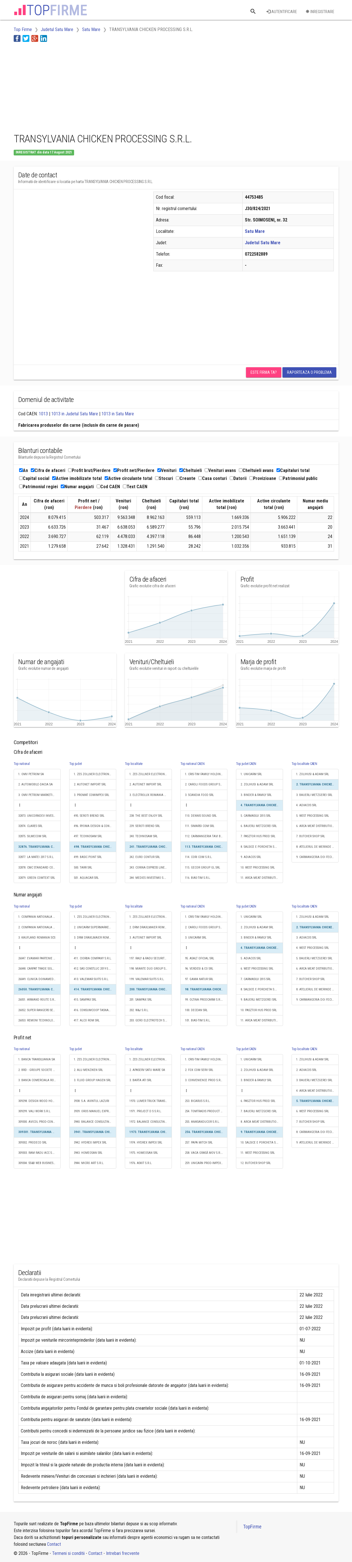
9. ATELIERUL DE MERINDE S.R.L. (317, 1142)
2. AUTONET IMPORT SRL (90, 784)
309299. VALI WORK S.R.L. (34, 1111)
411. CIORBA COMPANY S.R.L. (93, 958)
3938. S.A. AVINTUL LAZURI (91, 1101)
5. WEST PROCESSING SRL (312, 816)
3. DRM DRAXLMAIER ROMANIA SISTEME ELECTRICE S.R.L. (95, 937)
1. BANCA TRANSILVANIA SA (36, 1059)
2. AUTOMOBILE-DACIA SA (35, 784)
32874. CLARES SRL (30, 826)
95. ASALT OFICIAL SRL (199, 958)
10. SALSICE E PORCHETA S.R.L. (261, 1142)
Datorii (238, 478)
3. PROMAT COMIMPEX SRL (91, 795)
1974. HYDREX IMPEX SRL (145, 1142)
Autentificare (281, 11)
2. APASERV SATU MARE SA (147, 1070)
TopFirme (252, 1527)
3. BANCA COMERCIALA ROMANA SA (39, 1080)
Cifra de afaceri (48, 470)
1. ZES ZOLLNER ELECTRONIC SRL (95, 774)
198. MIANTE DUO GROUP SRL (148, 968)
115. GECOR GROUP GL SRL (202, 867)
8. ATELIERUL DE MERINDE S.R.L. (317, 847)
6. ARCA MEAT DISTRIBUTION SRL (317, 826)
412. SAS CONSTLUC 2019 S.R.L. (94, 968)
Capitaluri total (293, 470)
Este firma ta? (264, 372)
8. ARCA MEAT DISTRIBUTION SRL (262, 1122)
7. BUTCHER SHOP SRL (310, 836)
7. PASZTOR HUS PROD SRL (258, 836)
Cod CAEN (108, 486)
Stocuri (164, 478)
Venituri (166, 470)
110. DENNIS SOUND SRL (201, 816)
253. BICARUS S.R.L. (197, 1101)
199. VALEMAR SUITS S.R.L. (146, 979)
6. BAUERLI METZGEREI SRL (259, 826)
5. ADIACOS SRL (251, 958)
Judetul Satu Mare (262, 242)
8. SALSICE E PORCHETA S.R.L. (260, 847)
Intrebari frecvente (122, 1553)
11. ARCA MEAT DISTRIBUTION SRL (262, 878)
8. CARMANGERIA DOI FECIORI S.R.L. (317, 1132)
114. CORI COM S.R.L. (198, 857)
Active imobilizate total (77, 478)
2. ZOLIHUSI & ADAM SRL (257, 784)
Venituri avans (220, 470)
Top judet (75, 764)
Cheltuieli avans (256, 470)
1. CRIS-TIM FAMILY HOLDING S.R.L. (206, 774)
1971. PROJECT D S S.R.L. (145, 1111)
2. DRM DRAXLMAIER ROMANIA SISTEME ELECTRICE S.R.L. (150, 927)
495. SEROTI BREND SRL (89, 816)
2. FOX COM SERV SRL (199, 1070)
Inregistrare (320, 11)
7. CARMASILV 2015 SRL (256, 979)
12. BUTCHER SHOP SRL (256, 1163)
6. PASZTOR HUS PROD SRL (258, 1101)
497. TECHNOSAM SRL (88, 836)
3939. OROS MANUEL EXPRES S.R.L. (95, 1111)
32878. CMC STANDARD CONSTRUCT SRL (39, 867)
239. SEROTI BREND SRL (144, 826)
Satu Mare (255, 231)
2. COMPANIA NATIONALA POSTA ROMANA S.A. (39, 927)
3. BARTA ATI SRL (140, 1080)
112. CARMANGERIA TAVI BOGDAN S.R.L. (206, 836)
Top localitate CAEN (304, 764)
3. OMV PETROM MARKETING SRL (39, 795)
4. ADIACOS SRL (306, 805)
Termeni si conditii (68, 1553)
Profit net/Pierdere (133, 470)
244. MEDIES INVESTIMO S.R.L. (149, 878)
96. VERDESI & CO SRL (199, 968)
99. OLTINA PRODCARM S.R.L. (204, 999)
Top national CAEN (192, 764)
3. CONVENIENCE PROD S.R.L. (204, 1080)
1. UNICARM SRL (251, 774)
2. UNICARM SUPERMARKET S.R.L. (95, 927)
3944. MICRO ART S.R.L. (89, 1163)
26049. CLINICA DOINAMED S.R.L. (39, 979)
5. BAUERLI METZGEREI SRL (314, 958)
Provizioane (262, 478)
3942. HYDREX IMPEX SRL (90, 1142)
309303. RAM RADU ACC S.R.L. (38, 1153)
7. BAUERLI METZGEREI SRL (259, 1111)
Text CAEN (135, 486)
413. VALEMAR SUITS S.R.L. (91, 979)
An (23, 470)
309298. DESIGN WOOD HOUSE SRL (39, 1101)
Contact (54, 1544)
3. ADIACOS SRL (306, 937)
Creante (186, 478)
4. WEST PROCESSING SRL (312, 948)
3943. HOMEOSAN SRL (88, 1153)
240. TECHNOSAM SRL (143, 836)
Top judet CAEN (246, 764)
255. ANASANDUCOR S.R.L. (202, 1122)
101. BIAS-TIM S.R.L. (198, 1020)
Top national (22, 764)
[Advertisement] (117, 86)
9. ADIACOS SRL (251, 857)
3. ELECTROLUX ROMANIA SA (148, 795)
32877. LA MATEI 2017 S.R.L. (36, 857)
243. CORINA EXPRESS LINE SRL (149, 867)
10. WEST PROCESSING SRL (258, 867)
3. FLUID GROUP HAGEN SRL (92, 1080)
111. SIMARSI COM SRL (199, 826)
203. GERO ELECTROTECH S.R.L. (149, 1020)
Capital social (34, 478)
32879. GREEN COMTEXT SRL (36, 878)
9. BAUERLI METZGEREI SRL (259, 999)
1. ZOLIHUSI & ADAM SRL (312, 774)
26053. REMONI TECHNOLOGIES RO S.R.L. (39, 1020)
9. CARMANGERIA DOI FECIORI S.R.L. (317, 857)
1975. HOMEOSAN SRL (143, 1153)
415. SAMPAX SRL (85, 999)
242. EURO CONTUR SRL (144, 857)
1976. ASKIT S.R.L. (140, 1163)
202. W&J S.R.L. (139, 1010)
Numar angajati (77, 486)
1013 (43, 413)
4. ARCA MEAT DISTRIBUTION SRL (317, 1091)
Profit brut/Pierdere (89, 470)
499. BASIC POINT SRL (88, 857)
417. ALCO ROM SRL (86, 1020)
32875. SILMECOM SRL (32, 836)
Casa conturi (212, 478)
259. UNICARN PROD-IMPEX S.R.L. (206, 1163)
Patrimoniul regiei (38, 486)
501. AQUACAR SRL (86, 878)
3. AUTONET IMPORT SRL (145, 937)
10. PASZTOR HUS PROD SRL (259, 1010)
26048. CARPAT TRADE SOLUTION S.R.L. (39, 968)
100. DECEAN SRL (196, 1010)
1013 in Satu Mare (117, 413)
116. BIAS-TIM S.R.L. (198, 878)
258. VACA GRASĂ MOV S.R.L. (204, 1153)
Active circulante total (128, 478)
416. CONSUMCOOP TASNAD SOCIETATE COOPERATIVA (95, 1010)
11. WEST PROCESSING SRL (258, 1153)
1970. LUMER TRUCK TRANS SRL (149, 1101)
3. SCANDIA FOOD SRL (199, 795)
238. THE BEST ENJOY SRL (145, 816)
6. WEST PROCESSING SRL (257, 968)
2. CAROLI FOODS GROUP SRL (204, 784)
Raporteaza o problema (309, 372)
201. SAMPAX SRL (140, 999)
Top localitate (134, 764)
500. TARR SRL (83, 867)
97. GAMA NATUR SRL (199, 979)
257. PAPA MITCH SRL (199, 1142)
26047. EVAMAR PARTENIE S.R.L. (39, 958)
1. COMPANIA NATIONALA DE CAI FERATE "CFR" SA (39, 917)
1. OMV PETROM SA (31, 774)
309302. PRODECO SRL (32, 1142)
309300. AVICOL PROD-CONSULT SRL (39, 1122)
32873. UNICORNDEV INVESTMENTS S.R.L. (39, 816)
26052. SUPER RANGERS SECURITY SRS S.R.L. (39, 1010)
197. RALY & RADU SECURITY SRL (150, 958)
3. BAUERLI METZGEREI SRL (314, 795)
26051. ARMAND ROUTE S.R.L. (37, 999)
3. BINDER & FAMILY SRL (256, 795)
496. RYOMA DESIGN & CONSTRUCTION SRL (95, 826)
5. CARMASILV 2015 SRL (256, 816)
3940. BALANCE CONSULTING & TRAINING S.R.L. (95, 1122)
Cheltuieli (190, 470)
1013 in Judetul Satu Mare (74, 413)
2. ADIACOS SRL (306, 1070)
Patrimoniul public (298, 478)
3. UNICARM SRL (195, 937)
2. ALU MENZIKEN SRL (88, 1070)
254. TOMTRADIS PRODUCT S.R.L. (206, 1111)
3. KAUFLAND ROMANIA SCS (36, 937)
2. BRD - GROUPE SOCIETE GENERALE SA (39, 1070)
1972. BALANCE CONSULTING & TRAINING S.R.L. (150, 1122)
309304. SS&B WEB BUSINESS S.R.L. (39, 1163)
